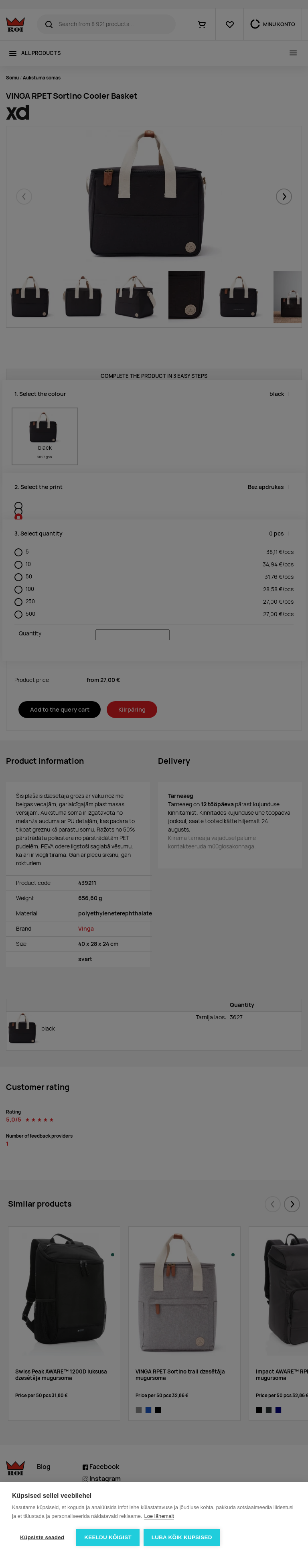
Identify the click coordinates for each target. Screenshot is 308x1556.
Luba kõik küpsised (182, 1537)
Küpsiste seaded (42, 1537)
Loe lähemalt (159, 1516)
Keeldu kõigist (108, 1537)
